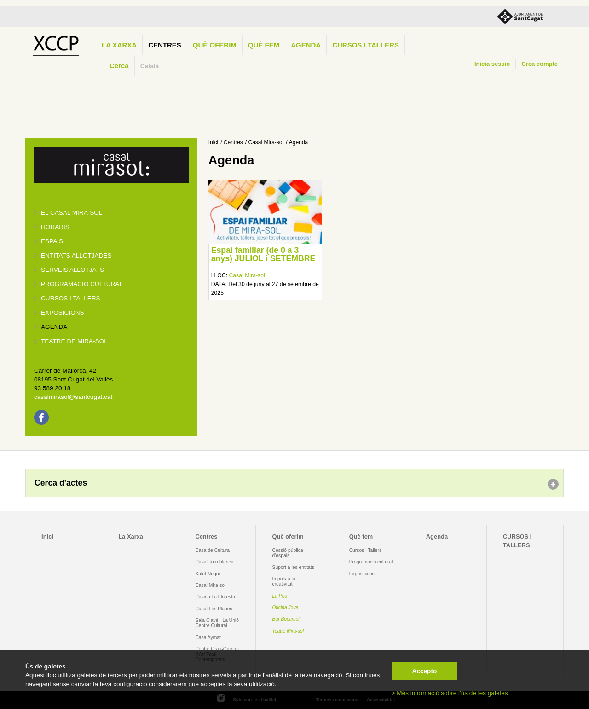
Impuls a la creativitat (283, 581)
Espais (52, 241)
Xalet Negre (207, 573)
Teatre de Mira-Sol (74, 341)
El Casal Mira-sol (71, 212)
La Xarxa (119, 45)
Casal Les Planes (213, 608)
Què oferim (215, 45)
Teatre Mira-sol (288, 630)
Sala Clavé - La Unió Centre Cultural (217, 623)
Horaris (55, 226)
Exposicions (62, 312)
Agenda (306, 45)
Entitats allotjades (76, 255)
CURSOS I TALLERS (365, 45)
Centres (164, 45)
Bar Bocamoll (286, 618)
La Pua (280, 595)
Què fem (263, 45)
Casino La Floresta (215, 596)
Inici (213, 142)
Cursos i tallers (70, 298)
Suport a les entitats (293, 567)
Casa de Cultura (212, 550)
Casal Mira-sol (266, 142)
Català (149, 66)
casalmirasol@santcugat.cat (73, 396)
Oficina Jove (285, 607)
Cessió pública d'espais (287, 553)
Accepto (424, 671)
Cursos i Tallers (365, 550)
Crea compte (539, 63)
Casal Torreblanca (214, 561)
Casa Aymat (208, 637)
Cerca (119, 66)
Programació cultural (82, 284)
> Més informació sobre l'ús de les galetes (450, 693)
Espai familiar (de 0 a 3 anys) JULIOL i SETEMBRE (263, 254)
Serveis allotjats (72, 269)
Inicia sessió (492, 63)
